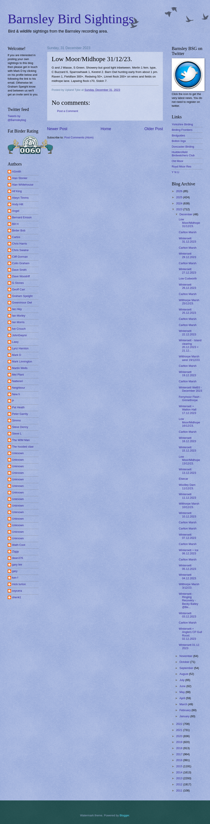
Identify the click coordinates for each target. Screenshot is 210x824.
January (184, 716)
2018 (179, 748)
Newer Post (57, 129)
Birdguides (178, 135)
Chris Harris (19, 243)
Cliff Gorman (20, 256)
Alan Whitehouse (22, 184)
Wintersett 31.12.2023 (187, 240)
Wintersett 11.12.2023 (187, 496)
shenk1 (16, 597)
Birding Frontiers (182, 129)
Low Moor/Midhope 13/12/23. (189, 460)
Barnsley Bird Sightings (71, 19)
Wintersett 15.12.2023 (187, 449)
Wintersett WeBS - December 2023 (190, 389)
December (186, 214)
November (186, 656)
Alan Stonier (19, 178)
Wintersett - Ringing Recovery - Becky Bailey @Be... (188, 600)
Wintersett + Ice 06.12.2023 (188, 551)
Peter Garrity (20, 413)
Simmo (16, 420)
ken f (15, 577)
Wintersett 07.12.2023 (187, 536)
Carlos (16, 237)
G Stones (18, 282)
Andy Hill (17, 204)
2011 (179, 790)
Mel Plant (18, 374)
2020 (179, 736)
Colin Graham (20, 263)
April (182, 698)
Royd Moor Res (181, 166)
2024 (179, 203)
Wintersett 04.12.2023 (187, 576)
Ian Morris (18, 322)
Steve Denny (20, 427)
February (185, 710)
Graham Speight (22, 296)
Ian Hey (17, 309)
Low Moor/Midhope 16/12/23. (189, 422)
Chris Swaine (20, 250)
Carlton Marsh (187, 232)
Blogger (124, 815)
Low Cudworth (188, 278)
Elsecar (183, 478)
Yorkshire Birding (182, 124)
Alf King (17, 191)
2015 (179, 766)
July (182, 680)
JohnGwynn (19, 335)
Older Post (153, 129)
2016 (179, 760)
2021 (179, 730)
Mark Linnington (22, 361)
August (184, 674)
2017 (179, 754)
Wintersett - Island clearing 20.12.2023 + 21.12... (190, 345)
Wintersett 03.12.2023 (187, 615)
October (184, 662)
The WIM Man (21, 440)
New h (16, 394)
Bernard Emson (22, 217)
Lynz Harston (20, 348)
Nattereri (17, 381)
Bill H (15, 224)
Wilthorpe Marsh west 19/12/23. (189, 358)
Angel (15, 210)
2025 (179, 197)
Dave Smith (19, 269)
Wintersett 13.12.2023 (187, 471)
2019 (179, 742)
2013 (179, 778)
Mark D (16, 355)
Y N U (175, 172)
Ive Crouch (19, 328)
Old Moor (177, 161)
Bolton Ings (179, 141)
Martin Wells (20, 368)
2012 (179, 784)
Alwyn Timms (20, 197)
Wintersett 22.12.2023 (187, 332)
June (182, 686)
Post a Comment (67, 111)
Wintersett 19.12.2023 (187, 373)
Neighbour (18, 387)
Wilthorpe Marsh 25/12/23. (189, 301)
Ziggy (15, 551)
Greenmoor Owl (22, 302)
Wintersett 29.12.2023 (187, 255)
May (182, 692)
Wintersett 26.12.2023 (187, 286)
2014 (179, 772)
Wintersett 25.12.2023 (187, 311)
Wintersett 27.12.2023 (187, 270)
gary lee (17, 564)
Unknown (18, 453)
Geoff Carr (18, 289)
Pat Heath (18, 407)
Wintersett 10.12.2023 (187, 514)
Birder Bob (18, 230)
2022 (179, 724)
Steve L (17, 433)
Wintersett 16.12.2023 (187, 439)
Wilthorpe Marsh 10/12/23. (189, 505)
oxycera (17, 590)
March (183, 704)
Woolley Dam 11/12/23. (187, 486)
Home (106, 129)
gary (15, 571)
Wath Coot (18, 544)
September (186, 668)
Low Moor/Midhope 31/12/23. (189, 223)
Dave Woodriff (21, 276)
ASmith (16, 171)
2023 (179, 209)
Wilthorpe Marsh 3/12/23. (189, 586)
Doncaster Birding (183, 146)
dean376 (17, 558)
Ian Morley (18, 315)
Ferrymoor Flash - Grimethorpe (190, 398)
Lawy (15, 341)
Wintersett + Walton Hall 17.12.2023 (187, 410)
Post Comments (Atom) (79, 137)
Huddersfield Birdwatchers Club (183, 153)
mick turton (19, 584)
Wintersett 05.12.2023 (187, 567)
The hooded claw (22, 446)
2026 (179, 191)
